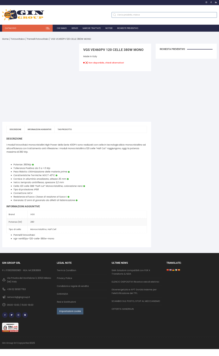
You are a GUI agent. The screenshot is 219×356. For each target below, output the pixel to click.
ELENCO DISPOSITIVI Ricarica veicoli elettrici (135, 277)
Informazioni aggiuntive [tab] (43, 124)
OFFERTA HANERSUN (123, 304)
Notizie (109, 28)
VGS (32, 209)
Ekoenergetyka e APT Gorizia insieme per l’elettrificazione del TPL (134, 287)
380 (32, 217)
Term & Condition (66, 265)
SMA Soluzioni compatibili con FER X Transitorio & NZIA (131, 267)
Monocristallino (38, 224)
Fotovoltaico (18, 39)
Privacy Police (64, 273)
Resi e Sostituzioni (66, 297)
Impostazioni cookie (70, 306)
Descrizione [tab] (16, 124)
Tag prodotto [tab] (70, 124)
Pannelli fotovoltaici (37, 39)
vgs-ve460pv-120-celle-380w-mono (33, 234)
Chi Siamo (62, 28)
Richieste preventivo (127, 28)
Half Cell (52, 224)
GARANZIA (62, 289)
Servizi (75, 28)
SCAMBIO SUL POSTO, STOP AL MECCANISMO (136, 296)
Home (5, 39)
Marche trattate (92, 28)
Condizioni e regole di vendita (73, 281)
